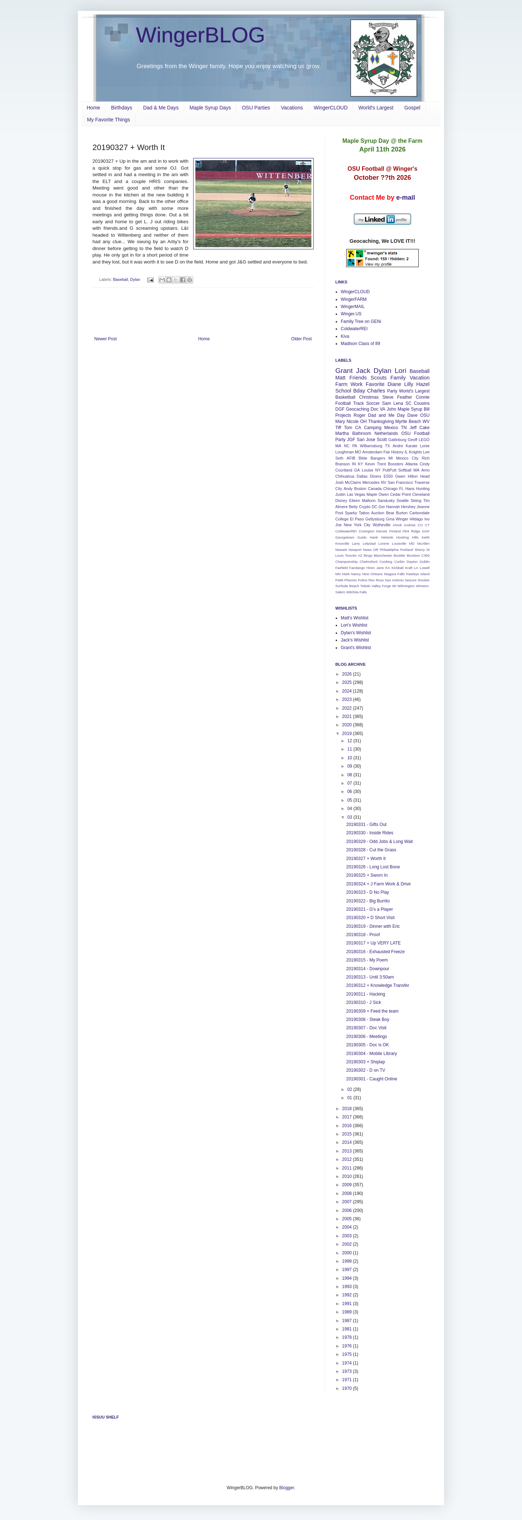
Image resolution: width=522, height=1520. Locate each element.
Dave (412, 415)
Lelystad (369, 543)
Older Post (301, 338)
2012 (347, 1159)
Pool (339, 513)
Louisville (399, 543)
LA (416, 568)
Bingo (368, 555)
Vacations (292, 108)
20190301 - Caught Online (371, 1078)
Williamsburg (371, 446)
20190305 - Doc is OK (367, 1044)
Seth (339, 458)
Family (398, 378)
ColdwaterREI (354, 328)
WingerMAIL (353, 306)
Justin (340, 494)
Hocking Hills (407, 537)
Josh (339, 482)
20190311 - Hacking (365, 994)
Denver (382, 531)
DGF (339, 409)
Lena (398, 403)
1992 (347, 1294)
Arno (425, 470)
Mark (346, 574)
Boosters (395, 464)
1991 (347, 1303)
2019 (347, 733)
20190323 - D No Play (367, 892)
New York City (357, 525)
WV (426, 421)
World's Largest (376, 108)
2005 (347, 1218)
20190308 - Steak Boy (367, 1019)
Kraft (408, 568)
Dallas (362, 476)
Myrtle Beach (408, 421)
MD (411, 543)
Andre (398, 446)
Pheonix (350, 580)
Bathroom (361, 433)
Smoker (424, 580)
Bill (427, 409)
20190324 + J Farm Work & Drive (378, 883)
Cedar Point (400, 494)
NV (383, 482)
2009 (347, 1184)
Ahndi (397, 525)
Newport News (360, 550)
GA (357, 470)
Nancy (356, 574)
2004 (347, 1227)
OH (363, 421)
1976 (347, 1346)
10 (350, 757)
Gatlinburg (397, 439)
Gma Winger (397, 519)
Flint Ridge (411, 531)
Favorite (375, 384)
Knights (415, 452)
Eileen (354, 500)
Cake (424, 427)
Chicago (390, 488)
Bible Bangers (372, 458)
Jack (363, 370)
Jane (380, 568)
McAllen (423, 543)
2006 (347, 1210)
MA (338, 446)
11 (350, 749)
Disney (341, 500)
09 (350, 766)
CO (420, 525)
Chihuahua (344, 476)
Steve (388, 397)
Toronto (351, 555)
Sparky (351, 513)
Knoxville (342, 543)
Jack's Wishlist (355, 640)
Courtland (343, 470)
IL (406, 452)
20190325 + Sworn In (367, 875)
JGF (351, 439)
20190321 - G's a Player (369, 909)
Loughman (344, 452)
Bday (359, 391)
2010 (347, 1176)
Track (358, 403)
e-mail (405, 197)
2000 (347, 1252)
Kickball (397, 568)
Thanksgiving (381, 421)
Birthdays (121, 108)
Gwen (400, 476)
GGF (426, 531)
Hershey (408, 506)
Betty (353, 506)
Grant (344, 370)
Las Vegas (356, 494)
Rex (372, 580)
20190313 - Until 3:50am (370, 977)
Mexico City (407, 458)
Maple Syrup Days (210, 108)
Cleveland (421, 494)
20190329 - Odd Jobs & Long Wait (379, 841)
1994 (347, 1278)
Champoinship (346, 562)
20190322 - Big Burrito (368, 901)
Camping (372, 427)
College (342, 519)
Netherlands (386, 433)
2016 (347, 1125)
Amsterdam (372, 452)
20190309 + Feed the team (372, 1011)
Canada (375, 488)
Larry (356, 543)
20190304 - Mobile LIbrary (371, 1053)
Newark (341, 550)
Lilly (408, 384)
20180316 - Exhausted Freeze (375, 951)
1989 (347, 1312)
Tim (426, 500)
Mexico (391, 427)
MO (358, 452)
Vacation (420, 378)
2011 (347, 1168)
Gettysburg (375, 519)
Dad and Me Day (386, 415)
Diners (375, 476)
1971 (347, 1379)
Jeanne (423, 506)
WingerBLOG (200, 35)
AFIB (351, 458)
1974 (347, 1363)
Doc (374, 409)
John (391, 409)
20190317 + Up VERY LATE (373, 943)
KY (360, 464)
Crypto (364, 506)
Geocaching (357, 409)
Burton (402, 513)
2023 (347, 699)
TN (404, 427)
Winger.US (351, 313)
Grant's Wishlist (356, 647)
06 (350, 791)
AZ (360, 555)
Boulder (399, 555)
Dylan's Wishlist (356, 632)
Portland (406, 550)
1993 (347, 1286)
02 (350, 1089)
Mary (340, 421)
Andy (348, 488)
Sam (386, 403)
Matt (340, 378)
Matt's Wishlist (354, 617)
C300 (425, 555)
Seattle (403, 500)
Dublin (425, 562)
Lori (400, 370)
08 (350, 774)
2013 (347, 1151)
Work (356, 384)
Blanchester (383, 555)
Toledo (365, 586)
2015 (347, 1134)
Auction (377, 513)
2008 (347, 1193)
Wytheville (381, 525)
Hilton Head (419, 476)
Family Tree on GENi (361, 321)
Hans (409, 488)
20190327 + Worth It (366, 858)
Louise (367, 470)
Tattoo (364, 513)
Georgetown (344, 537)
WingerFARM (353, 299)
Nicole (353, 421)
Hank (374, 537)
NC (347, 446)
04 (350, 808)
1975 (347, 1354)
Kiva (345, 336)
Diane (394, 384)
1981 (347, 1329)
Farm (341, 384)
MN (338, 574)
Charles (376, 391)
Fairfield (341, 568)
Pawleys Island (418, 574)
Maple (371, 494)
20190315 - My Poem (367, 960)
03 (350, 817)
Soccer (373, 403)
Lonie (425, 446)
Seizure (411, 580)
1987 (347, 1320)
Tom (348, 427)
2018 (347, 1108)
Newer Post (105, 338)
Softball (404, 470)
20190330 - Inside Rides (369, 832)
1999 (347, 1261)
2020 (347, 724)
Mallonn (369, 500)
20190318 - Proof (363, 934)
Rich (426, 458)
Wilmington (406, 586)
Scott (381, 439)
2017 (347, 1117)
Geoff (412, 439)
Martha (342, 433)
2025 (347, 682)
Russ (380, 580)
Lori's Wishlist (354, 625)
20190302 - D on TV (365, 1070)
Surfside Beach (347, 586)
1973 (347, 1371)
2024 (347, 691)
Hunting (423, 488)
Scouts (378, 378)
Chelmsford (368, 562)
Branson (342, 464)
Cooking (386, 562)
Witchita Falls (356, 592)
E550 (388, 476)
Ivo (427, 519)
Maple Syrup (410, 409)
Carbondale (419, 513)
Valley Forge (381, 586)
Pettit (339, 580)
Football (343, 403)
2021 (347, 716)
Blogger (286, 1487)
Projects (343, 415)
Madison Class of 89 (360, 343)
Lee (426, 452)
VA (382, 409)
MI (391, 458)
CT (427, 525)
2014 (347, 1142)
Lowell (425, 568)
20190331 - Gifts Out (366, 824)
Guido (362, 537)
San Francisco (400, 482)
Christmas (369, 397)
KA (387, 568)
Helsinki (387, 537)
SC (408, 403)
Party (392, 391)
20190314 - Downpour (367, 968)
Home (93, 108)
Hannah (393, 506)
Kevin (370, 464)
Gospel (412, 108)
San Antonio (394, 580)
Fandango (357, 568)
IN (354, 464)
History (397, 452)
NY (378, 470)
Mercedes (371, 482)
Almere (341, 506)
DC (374, 506)
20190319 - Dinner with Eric (373, 926)
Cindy (424, 464)
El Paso (357, 519)
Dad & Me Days (161, 108)
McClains (353, 482)
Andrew (410, 525)
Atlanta (411, 464)
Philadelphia (389, 550)
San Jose (366, 439)
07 (350, 783)
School (343, 391)
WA (416, 470)
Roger (359, 415)
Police (362, 580)
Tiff (338, 427)
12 (350, 740)
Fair (387, 452)
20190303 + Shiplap (365, 1061)
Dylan (135, 279)
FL (401, 488)
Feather (404, 397)
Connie (423, 397)
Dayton (412, 562)
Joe (338, 525)
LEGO (424, 439)
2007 (347, 1201)
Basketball (345, 397)
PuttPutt (389, 470)
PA (354, 446)
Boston (360, 488)
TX (387, 446)
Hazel (423, 384)
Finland (395, 531)
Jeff (413, 427)
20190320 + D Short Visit (370, 917)
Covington (366, 531)
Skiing (416, 500)
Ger (381, 506)
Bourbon (413, 555)
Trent (381, 464)
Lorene (383, 543)
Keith (426, 537)
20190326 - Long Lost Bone (373, 866)
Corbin (399, 562)
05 (350, 800)
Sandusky (385, 500)
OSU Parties (256, 108)
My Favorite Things (108, 119)
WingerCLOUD (330, 108)
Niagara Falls (394, 574)
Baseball (120, 279)
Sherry (420, 550)
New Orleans (372, 574)
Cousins (422, 403)
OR (375, 550)
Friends (358, 378)
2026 (347, 674)
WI (394, 586)
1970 (347, 1388)
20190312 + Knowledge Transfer (377, 985)
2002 (347, 1244)
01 (350, 1097)
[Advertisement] (203, 316)
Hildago (416, 519)
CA (358, 427)
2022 (347, 708)
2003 (347, 1235)
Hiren (370, 568)
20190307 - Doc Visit (366, 1027)
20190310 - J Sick (363, 1002)
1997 (347, 1269)
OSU (425, 415)
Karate (411, 446)
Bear (390, 513)
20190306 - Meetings (366, 1036)
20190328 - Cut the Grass (371, 849)
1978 (347, 1337)
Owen (383, 494)
